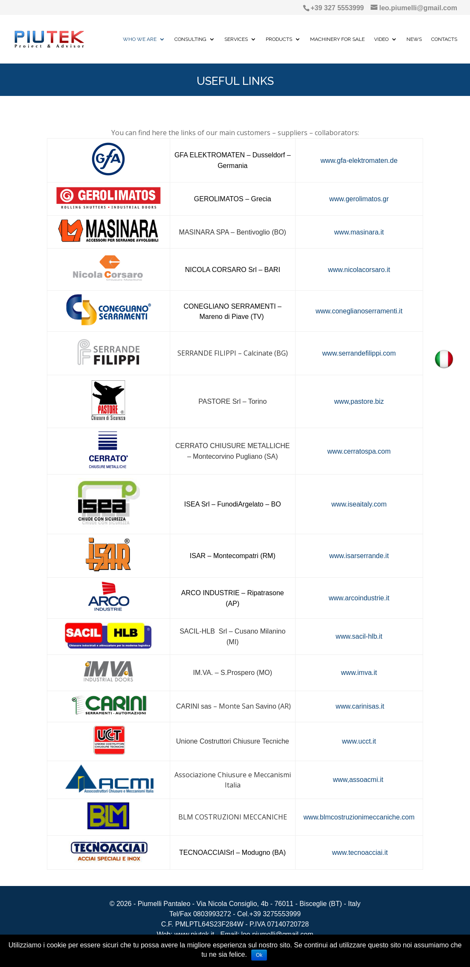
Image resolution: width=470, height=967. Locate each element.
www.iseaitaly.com (359, 504)
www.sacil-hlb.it (359, 636)
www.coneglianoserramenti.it (359, 311)
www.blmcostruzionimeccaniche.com (359, 817)
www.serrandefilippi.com (359, 353)
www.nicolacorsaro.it (359, 269)
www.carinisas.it (359, 706)
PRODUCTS (279, 39)
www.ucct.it (359, 741)
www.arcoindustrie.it (359, 598)
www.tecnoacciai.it (360, 852)
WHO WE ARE (140, 39)
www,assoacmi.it (359, 779)
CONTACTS (444, 39)
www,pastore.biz (359, 401)
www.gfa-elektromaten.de (359, 160)
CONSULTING (190, 39)
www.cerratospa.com (359, 451)
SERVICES (236, 39)
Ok (259, 955)
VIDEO (381, 39)
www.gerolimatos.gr (359, 199)
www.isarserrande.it (359, 555)
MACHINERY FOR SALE (337, 39)
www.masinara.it (359, 232)
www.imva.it (359, 672)
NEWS (414, 39)
